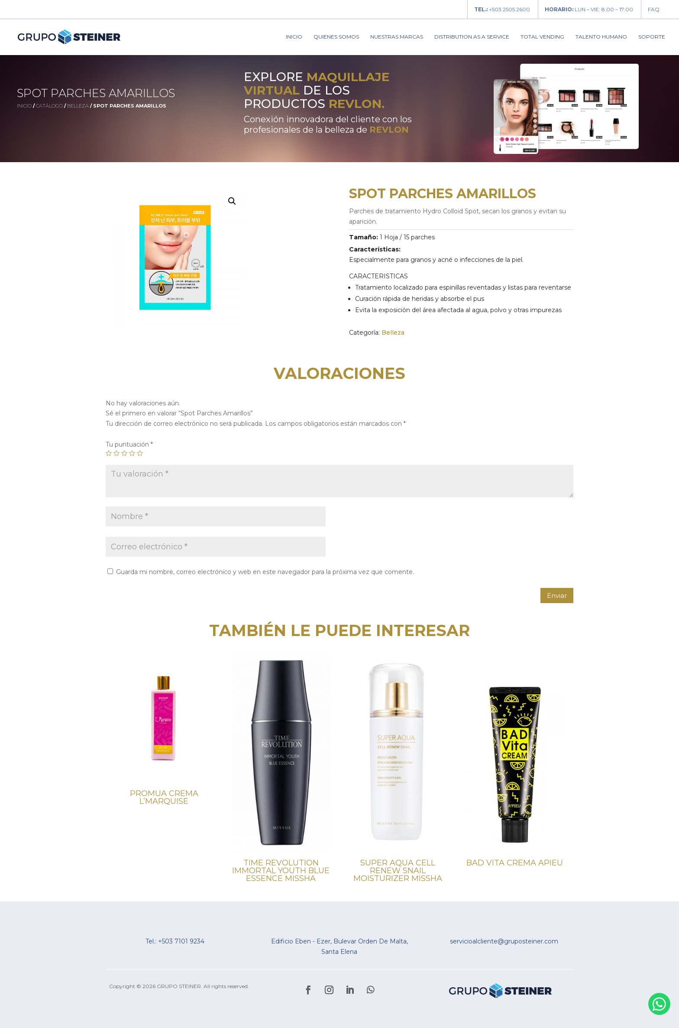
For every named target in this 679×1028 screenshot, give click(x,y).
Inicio (294, 37)
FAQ (654, 9)
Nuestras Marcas (396, 37)
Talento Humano (601, 37)
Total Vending (542, 37)
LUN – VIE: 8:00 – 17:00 (589, 9)
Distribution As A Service (471, 37)
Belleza (78, 106)
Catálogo (49, 106)
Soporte (651, 37)
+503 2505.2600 (502, 9)
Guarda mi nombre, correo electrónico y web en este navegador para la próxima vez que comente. (265, 572)
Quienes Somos (336, 37)
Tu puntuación (129, 444)
